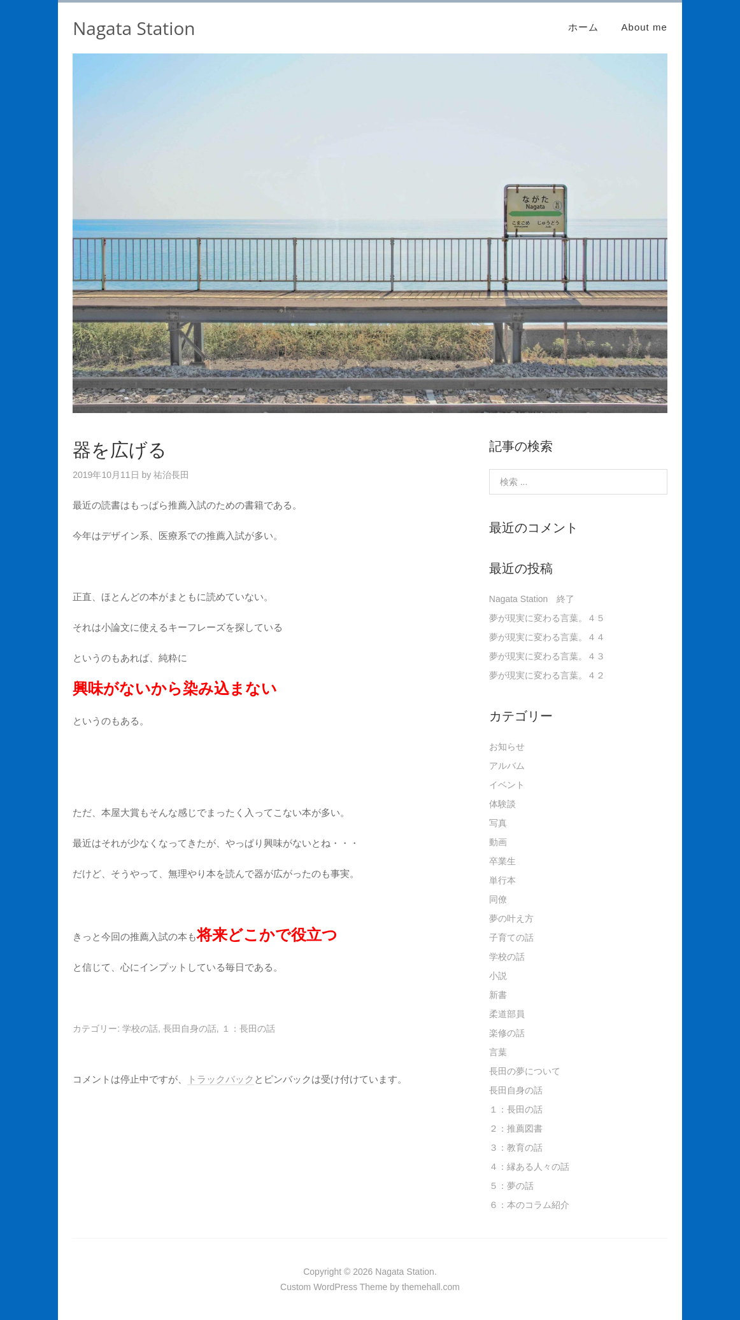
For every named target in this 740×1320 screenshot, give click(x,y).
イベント (507, 785)
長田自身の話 (190, 1028)
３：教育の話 (516, 1147)
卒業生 (502, 861)
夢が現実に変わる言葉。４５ (547, 618)
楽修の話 (507, 1033)
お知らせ (507, 746)
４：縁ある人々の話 (529, 1167)
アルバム (507, 766)
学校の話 (140, 1028)
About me (644, 27)
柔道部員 (507, 1014)
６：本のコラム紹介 (529, 1205)
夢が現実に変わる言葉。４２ (547, 675)
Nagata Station (134, 28)
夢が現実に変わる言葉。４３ (547, 656)
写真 (498, 823)
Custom (295, 1287)
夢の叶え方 (511, 918)
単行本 (502, 880)
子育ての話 (511, 937)
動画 (498, 842)
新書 (498, 995)
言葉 (498, 1052)
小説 (498, 976)
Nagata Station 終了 (532, 599)
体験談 (502, 804)
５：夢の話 (511, 1186)
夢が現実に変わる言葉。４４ (547, 637)
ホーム (583, 27)
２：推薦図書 (516, 1128)
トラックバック (220, 1079)
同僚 (498, 899)
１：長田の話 (248, 1028)
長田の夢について (524, 1071)
